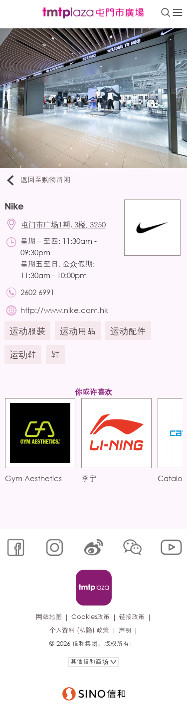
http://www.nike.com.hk (64, 310)
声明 (125, 630)
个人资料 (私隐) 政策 (79, 630)
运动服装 (27, 330)
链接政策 (132, 616)
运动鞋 (22, 354)
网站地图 (48, 616)
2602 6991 (37, 292)
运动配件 (128, 330)
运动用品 (78, 330)
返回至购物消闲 (37, 180)
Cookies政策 (90, 616)
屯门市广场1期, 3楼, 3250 (63, 224)
